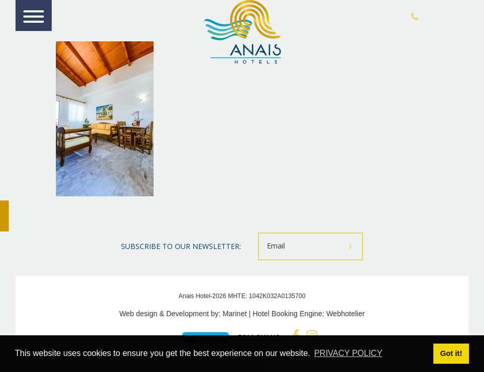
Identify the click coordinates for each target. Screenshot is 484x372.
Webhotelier (345, 313)
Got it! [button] (451, 353)
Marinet (234, 313)
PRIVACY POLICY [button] (348, 353)
